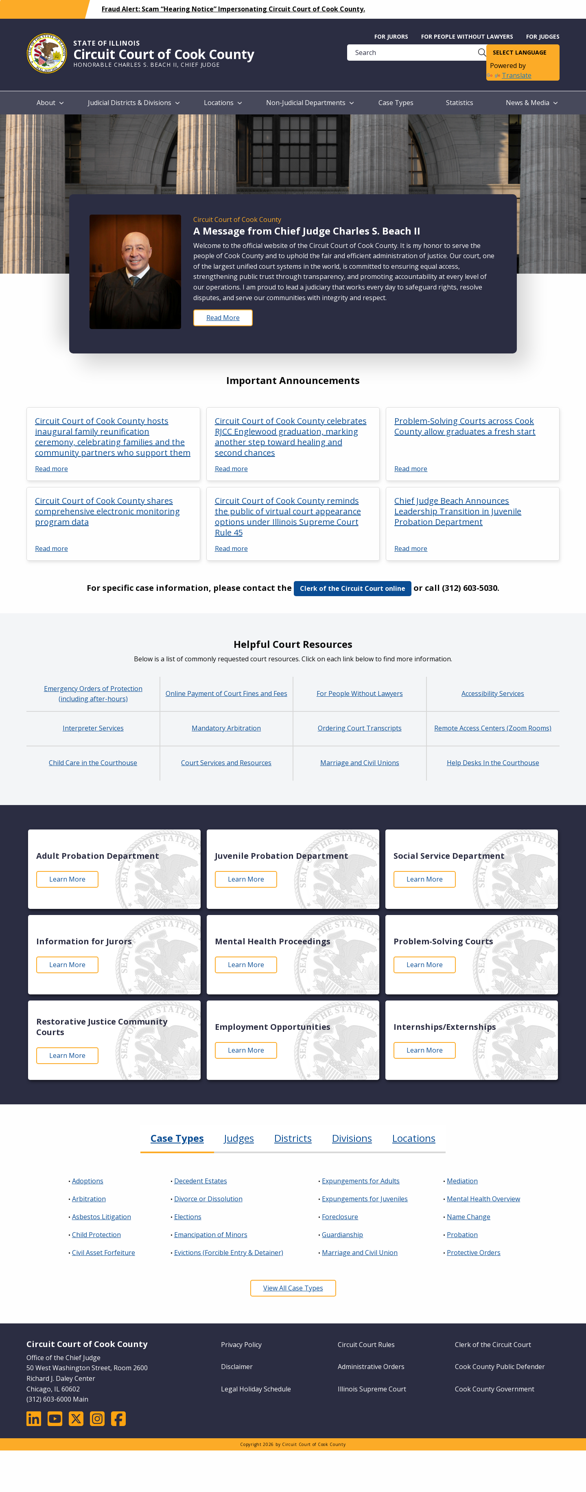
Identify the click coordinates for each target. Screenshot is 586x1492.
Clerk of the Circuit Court (493, 1344)
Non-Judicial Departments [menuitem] (305, 102)
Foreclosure (340, 1216)
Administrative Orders (371, 1366)
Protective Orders (474, 1252)
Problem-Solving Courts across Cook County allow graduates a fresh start (465, 426)
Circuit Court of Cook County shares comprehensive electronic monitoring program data (107, 511)
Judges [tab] (239, 1138)
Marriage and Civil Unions (359, 762)
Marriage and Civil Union (360, 1252)
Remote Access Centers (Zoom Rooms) (492, 728)
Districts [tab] (293, 1138)
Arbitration (89, 1198)
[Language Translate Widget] (523, 53)
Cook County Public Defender (500, 1366)
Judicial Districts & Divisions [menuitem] (129, 102)
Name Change (468, 1216)
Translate (509, 75)
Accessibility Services (492, 693)
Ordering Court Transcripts (360, 728)
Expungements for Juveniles (365, 1198)
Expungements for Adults (361, 1180)
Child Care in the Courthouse (93, 762)
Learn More (67, 879)
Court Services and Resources (226, 762)
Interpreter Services (93, 728)
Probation (462, 1234)
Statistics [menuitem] (459, 102)
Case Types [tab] (177, 1138)
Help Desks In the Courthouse (493, 762)
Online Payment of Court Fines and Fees (226, 693)
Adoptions (87, 1180)
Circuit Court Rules (366, 1344)
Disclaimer (237, 1366)
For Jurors (391, 36)
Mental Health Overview (483, 1198)
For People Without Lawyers (360, 693)
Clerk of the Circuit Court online (352, 588)
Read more (51, 468)
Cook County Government (494, 1388)
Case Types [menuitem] (395, 102)
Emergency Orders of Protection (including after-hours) (93, 694)
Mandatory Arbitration (226, 728)
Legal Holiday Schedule (256, 1388)
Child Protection (96, 1234)
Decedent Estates (200, 1180)
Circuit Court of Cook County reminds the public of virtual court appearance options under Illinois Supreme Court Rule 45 (288, 516)
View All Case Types (293, 1288)
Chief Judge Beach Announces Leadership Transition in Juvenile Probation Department (457, 511)
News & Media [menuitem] (527, 102)
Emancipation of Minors (210, 1234)
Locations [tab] (413, 1138)
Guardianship (342, 1234)
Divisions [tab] (352, 1138)
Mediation (462, 1180)
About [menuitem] (46, 102)
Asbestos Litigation (101, 1216)
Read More (223, 317)
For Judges (543, 36)
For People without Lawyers (467, 36)
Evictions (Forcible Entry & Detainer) (228, 1252)
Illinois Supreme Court (372, 1388)
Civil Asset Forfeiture (103, 1252)
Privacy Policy (241, 1344)
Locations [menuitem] (219, 102)
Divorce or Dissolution (208, 1198)
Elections (187, 1216)
